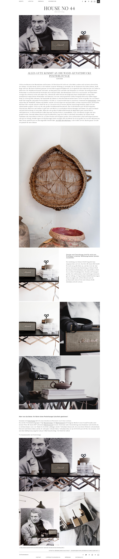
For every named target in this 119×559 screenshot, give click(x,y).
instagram (91, 1)
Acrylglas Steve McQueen (63, 120)
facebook (82, 1)
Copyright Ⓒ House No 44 (53, 557)
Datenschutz (79, 557)
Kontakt (38, 557)
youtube (94, 1)
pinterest (88, 1)
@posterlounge (48, 423)
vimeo (95, 554)
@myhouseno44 (60, 423)
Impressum (68, 557)
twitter (85, 1)
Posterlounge (92, 100)
